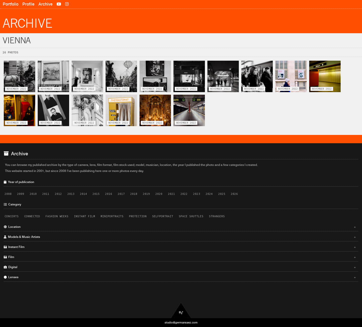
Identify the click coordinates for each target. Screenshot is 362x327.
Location (180, 227)
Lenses (180, 277)
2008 (8, 194)
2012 (58, 194)
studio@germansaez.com (181, 322)
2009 (20, 194)
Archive (45, 4)
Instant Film (84, 216)
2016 (108, 194)
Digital (180, 267)
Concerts (12, 216)
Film (180, 257)
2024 (209, 194)
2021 (171, 194)
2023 (196, 194)
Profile (28, 4)
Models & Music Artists (180, 237)
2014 (83, 194)
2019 (146, 194)
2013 (70, 194)
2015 (96, 194)
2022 (184, 194)
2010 (33, 194)
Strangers (217, 216)
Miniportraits (112, 216)
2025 (221, 194)
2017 (121, 194)
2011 (45, 194)
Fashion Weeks (57, 216)
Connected (32, 216)
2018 (133, 194)
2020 (158, 194)
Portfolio (10, 4)
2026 (234, 194)
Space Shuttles (191, 216)
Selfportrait (162, 216)
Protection (138, 216)
